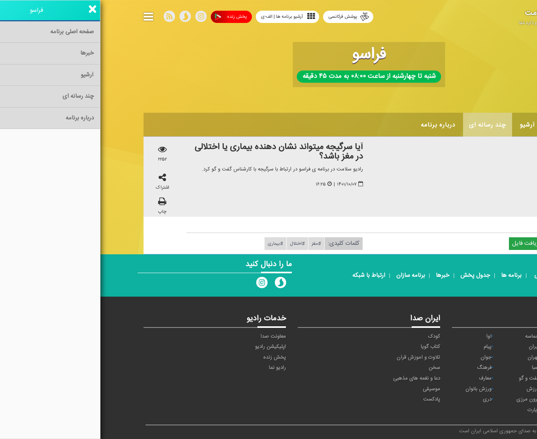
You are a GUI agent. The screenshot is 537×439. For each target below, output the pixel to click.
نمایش (479, 389)
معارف (384, 378)
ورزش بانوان (378, 389)
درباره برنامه (337, 125)
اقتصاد (479, 346)
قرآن (481, 378)
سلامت (478, 367)
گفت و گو (428, 378)
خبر (482, 336)
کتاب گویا (330, 346)
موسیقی (331, 389)
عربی (481, 399)
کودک (334, 336)
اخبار (455, 125)
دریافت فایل (430, 243)
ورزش (432, 389)
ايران (433, 346)
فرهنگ (383, 367)
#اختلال (196, 244)
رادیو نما (176, 367)
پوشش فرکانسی (248, 16)
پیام (387, 346)
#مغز (216, 244)
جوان (385, 357)
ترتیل (480, 357)
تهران (433, 357)
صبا (435, 367)
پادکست (331, 399)
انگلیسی (477, 410)
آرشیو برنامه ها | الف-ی (188, 16)
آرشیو (427, 125)
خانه (481, 125)
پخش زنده (130, 16)
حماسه (432, 336)
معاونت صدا (172, 336)
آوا (388, 336)
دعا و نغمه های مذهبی (316, 378)
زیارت (433, 410)
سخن (334, 367)
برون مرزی (427, 399)
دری (386, 399)
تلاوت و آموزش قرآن (318, 357)
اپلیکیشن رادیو (170, 346)
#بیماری (175, 244)
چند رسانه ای (387, 125)
